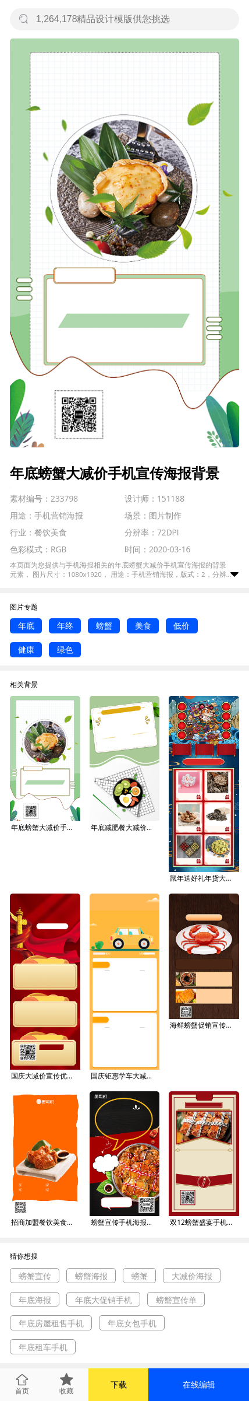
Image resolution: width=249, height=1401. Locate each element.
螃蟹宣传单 (176, 1299)
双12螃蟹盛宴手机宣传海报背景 (204, 1222)
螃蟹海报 (91, 1275)
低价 (181, 625)
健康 (26, 649)
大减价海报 (192, 1275)
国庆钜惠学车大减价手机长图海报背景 (125, 1076)
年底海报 (35, 1299)
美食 (143, 625)
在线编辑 (199, 1384)
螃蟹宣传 (35, 1275)
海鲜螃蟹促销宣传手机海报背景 (204, 1025)
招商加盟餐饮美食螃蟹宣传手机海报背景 (45, 1222)
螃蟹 (104, 625)
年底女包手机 (132, 1323)
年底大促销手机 (103, 1299)
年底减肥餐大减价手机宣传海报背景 (125, 827)
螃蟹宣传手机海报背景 (125, 1222)
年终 (65, 625)
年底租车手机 (43, 1347)
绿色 (65, 649)
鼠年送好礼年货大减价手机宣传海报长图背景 (204, 878)
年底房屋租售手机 (51, 1323)
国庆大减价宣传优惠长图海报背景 (45, 1076)
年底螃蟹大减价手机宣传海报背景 (45, 827)
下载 (119, 1384)
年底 (26, 625)
